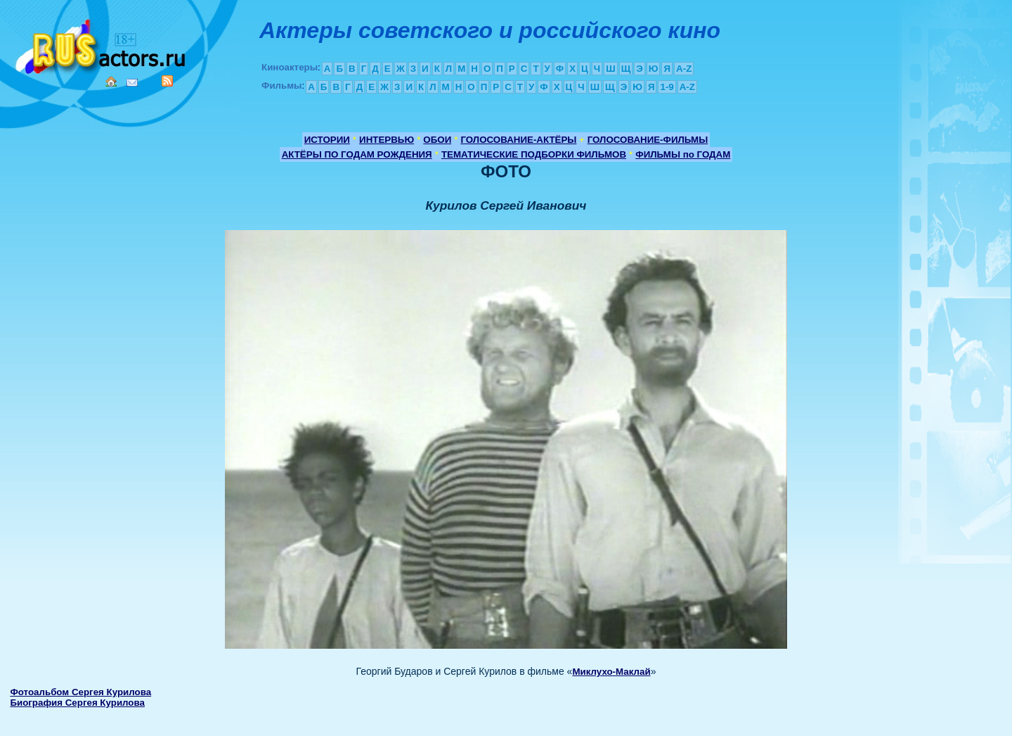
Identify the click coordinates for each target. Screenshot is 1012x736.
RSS (167, 81)
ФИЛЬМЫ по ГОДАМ (682, 154)
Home (111, 82)
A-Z (684, 68)
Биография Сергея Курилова (77, 702)
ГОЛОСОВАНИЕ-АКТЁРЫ (518, 139)
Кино (102, 44)
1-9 (666, 87)
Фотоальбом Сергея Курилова (80, 692)
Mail (132, 83)
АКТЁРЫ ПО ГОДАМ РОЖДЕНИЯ (357, 154)
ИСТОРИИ (327, 139)
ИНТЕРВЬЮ (386, 139)
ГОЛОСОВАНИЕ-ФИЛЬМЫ (648, 139)
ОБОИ (437, 139)
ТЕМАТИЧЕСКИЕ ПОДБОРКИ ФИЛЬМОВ (533, 154)
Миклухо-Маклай (611, 671)
